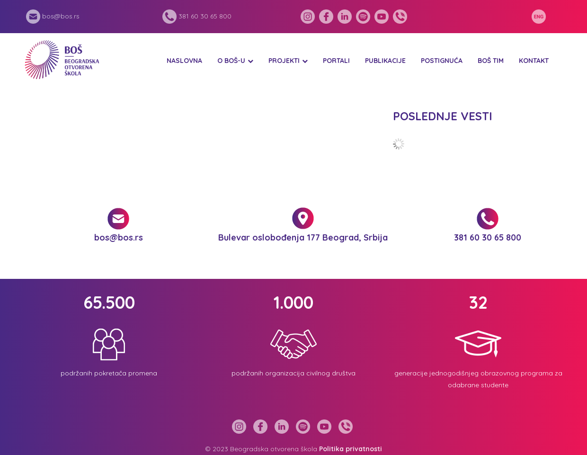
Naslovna (184, 60)
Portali (336, 60)
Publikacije (385, 60)
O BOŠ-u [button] (231, 60)
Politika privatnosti (350, 449)
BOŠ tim (491, 60)
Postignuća (441, 60)
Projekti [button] (284, 60)
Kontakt (534, 60)
